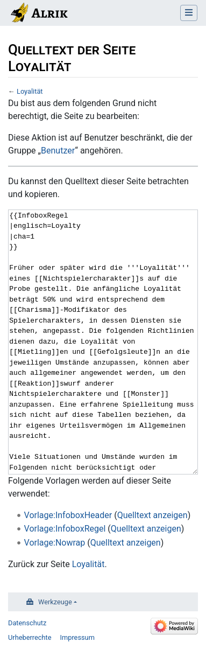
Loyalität (30, 91)
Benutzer (58, 150)
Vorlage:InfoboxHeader (68, 515)
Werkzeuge (55, 602)
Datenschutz (27, 623)
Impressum (77, 637)
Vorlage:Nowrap (55, 543)
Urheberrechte (30, 637)
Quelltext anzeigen (152, 515)
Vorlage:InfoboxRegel (65, 529)
